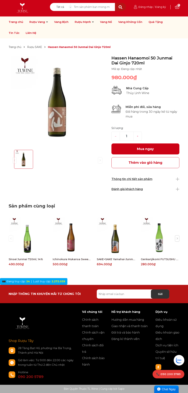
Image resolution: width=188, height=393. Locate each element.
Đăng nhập (145, 7)
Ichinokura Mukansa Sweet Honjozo (72, 259)
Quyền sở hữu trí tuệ (166, 355)
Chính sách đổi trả (93, 348)
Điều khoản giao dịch (167, 336)
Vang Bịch (61, 22)
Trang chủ (16, 22)
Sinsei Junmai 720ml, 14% (26, 259)
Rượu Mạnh (83, 22)
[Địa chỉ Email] (133, 294)
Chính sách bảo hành (93, 361)
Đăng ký (160, 7)
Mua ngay (145, 149)
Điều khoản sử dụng (166, 323)
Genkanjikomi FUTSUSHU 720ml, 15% (160, 259)
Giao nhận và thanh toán (129, 326)
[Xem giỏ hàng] (177, 7)
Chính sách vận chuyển (93, 336)
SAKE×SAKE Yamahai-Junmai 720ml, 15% (116, 259)
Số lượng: (117, 128)
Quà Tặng (156, 22)
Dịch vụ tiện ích (167, 345)
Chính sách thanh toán (90, 323)
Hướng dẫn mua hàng (127, 319)
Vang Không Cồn (130, 22)
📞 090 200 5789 (168, 374)
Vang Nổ (106, 22)
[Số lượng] (126, 136)
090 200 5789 (31, 377)
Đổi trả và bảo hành (125, 332)
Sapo (121, 388)
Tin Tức (14, 33)
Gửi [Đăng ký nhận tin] (160, 294)
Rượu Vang (37, 22)
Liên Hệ (31, 33)
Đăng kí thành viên (125, 339)
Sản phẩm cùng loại (32, 206)
